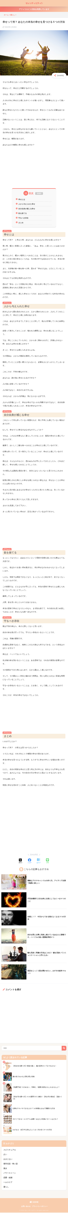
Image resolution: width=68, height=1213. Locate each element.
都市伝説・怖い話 (10, 1164)
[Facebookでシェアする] (29, 861)
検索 (64, 1048)
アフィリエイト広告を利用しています (34, 9)
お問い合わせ (26, 1207)
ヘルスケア (7, 1183)
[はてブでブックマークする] (38, 861)
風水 (5, 1169)
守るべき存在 (23, 218)
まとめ (20, 223)
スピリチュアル (9, 1150)
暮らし (6, 1187)
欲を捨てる (22, 213)
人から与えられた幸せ (26, 204)
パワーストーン (9, 1173)
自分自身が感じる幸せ (26, 209)
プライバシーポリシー (40, 1207)
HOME (34, 1202)
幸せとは (21, 199)
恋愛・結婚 (7, 1178)
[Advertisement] (34, 170)
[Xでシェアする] (20, 861)
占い (5, 1155)
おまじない (7, 1159)
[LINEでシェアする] (47, 861)
